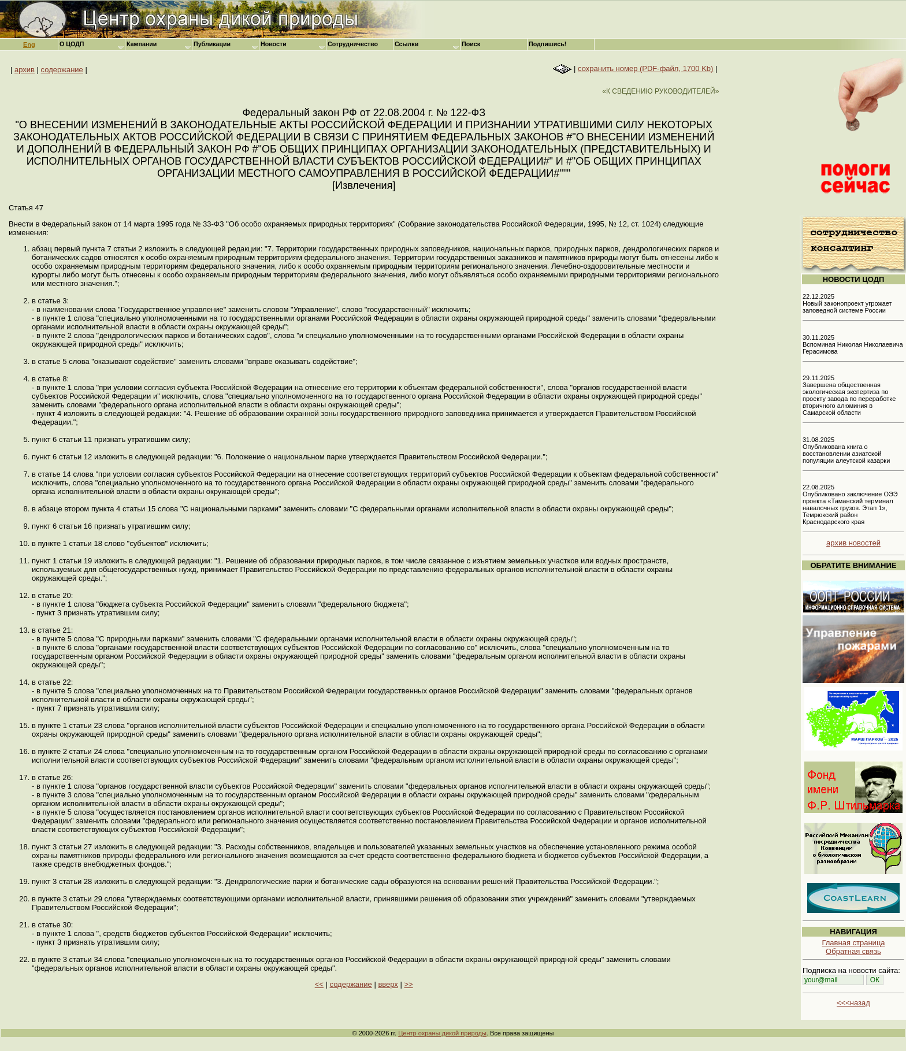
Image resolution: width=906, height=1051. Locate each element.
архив (24, 69)
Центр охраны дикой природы (442, 1033)
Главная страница (853, 942)
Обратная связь (853, 951)
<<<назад (853, 1002)
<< (319, 984)
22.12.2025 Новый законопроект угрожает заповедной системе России (847, 303)
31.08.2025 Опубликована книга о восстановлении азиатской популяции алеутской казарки (846, 450)
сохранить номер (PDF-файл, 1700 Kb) (645, 68)
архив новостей (853, 543)
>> (408, 984)
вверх (388, 984)
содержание (62, 69)
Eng (29, 44)
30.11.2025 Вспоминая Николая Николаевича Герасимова (853, 344)
